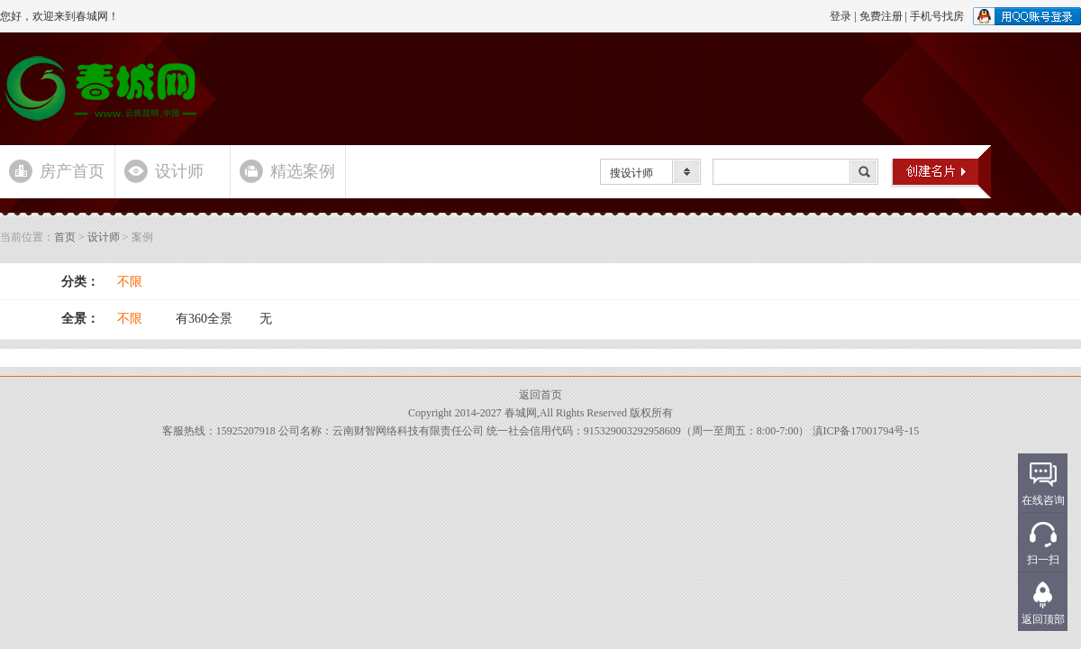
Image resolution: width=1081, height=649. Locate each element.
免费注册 (881, 16)
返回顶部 (1043, 619)
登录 (840, 16)
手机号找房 (937, 16)
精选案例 (302, 171)
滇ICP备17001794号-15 (866, 431)
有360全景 (204, 318)
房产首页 (72, 171)
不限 (129, 281)
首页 (65, 237)
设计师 (179, 171)
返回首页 (540, 394)
